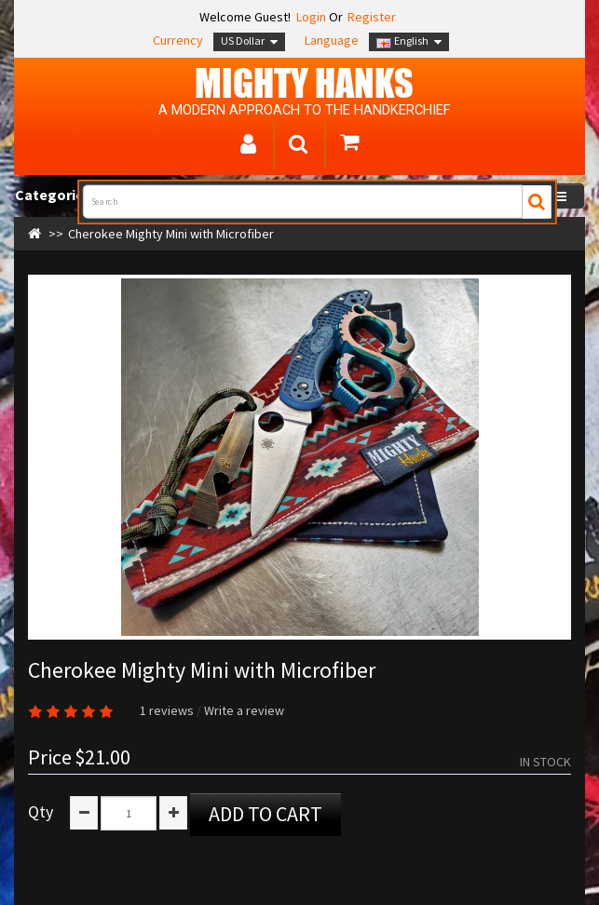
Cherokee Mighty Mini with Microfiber (171, 233)
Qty (40, 812)
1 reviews (167, 710)
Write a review (244, 710)
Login (309, 16)
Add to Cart (265, 814)
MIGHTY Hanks (304, 83)
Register (371, 16)
